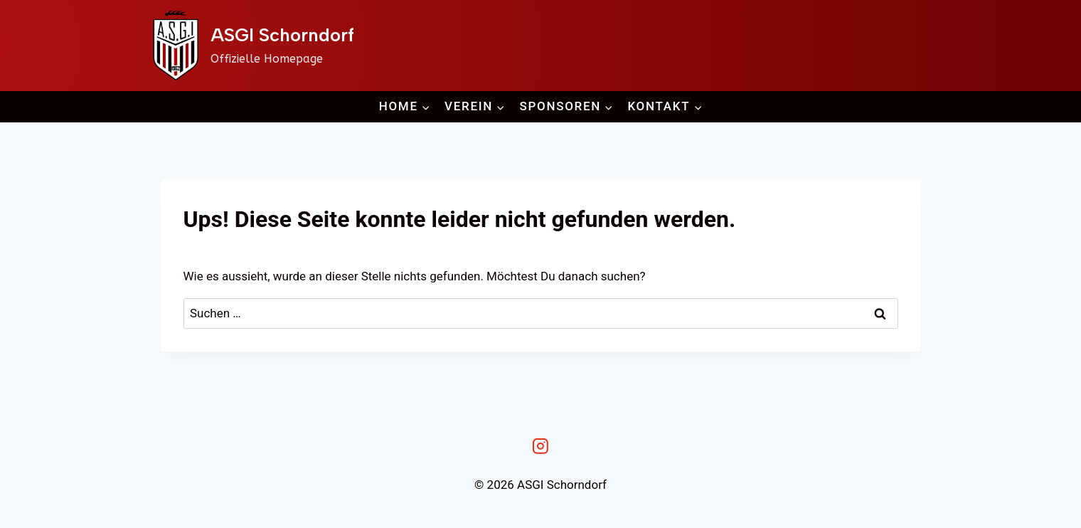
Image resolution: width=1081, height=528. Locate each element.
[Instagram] (540, 447)
